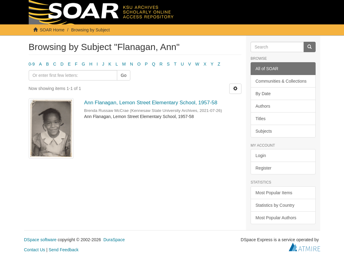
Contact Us (34, 249)
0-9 (32, 64)
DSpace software (40, 239)
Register (263, 168)
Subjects (263, 131)
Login (260, 155)
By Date (263, 93)
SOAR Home (52, 29)
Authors (262, 106)
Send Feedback (63, 249)
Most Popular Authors (275, 217)
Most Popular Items (273, 192)
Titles (260, 118)
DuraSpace (114, 239)
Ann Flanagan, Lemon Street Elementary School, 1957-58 (151, 103)
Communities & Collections (280, 81)
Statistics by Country (275, 205)
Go (124, 75)
